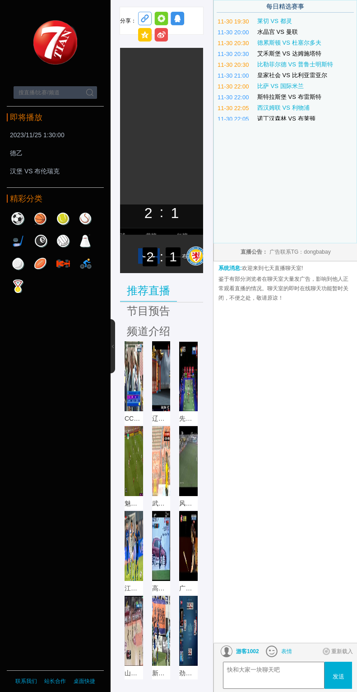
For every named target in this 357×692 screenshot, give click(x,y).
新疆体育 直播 (161, 673)
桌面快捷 (84, 681)
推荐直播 (148, 290)
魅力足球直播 (134, 503)
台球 (40, 241)
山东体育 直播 (134, 673)
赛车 (63, 263)
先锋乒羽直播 (188, 418)
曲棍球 (18, 241)
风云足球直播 (188, 503)
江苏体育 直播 (134, 588)
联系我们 (26, 681)
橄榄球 (40, 263)
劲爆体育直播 (188, 673)
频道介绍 (148, 331)
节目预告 (148, 311)
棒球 (86, 218)
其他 (18, 286)
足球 (18, 218)
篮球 (40, 218)
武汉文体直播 (161, 503)
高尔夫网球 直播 (161, 588)
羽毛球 (86, 241)
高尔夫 (18, 263)
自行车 (86, 263)
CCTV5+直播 (134, 418)
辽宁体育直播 (161, 418)
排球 (63, 241)
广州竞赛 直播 (188, 588)
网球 (63, 218)
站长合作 (55, 681)
